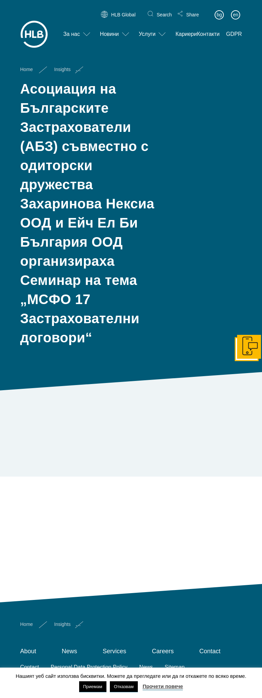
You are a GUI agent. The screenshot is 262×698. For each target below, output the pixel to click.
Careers (163, 651)
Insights (62, 63)
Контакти (208, 28)
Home (26, 63)
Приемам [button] (92, 686)
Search (164, 9)
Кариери (186, 28)
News (69, 651)
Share (192, 9)
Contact (209, 651)
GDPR (234, 28)
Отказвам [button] (124, 686)
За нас (71, 28)
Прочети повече (163, 686)
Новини (109, 28)
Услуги (147, 28)
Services (114, 651)
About (28, 651)
